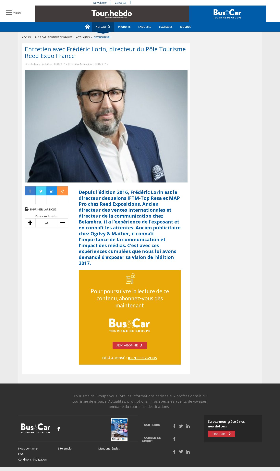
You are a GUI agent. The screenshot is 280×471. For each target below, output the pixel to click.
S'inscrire (219, 434)
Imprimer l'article (43, 209)
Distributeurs (102, 37)
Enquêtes (144, 27)
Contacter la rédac (46, 216)
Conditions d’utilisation (32, 459)
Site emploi (65, 448)
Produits (124, 27)
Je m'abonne (127, 345)
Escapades (165, 27)
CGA (21, 454)
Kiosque (185, 27)
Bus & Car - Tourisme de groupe (53, 37)
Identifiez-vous (142, 358)
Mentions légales (109, 448)
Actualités (103, 27)
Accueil (26, 37)
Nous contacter (28, 448)
